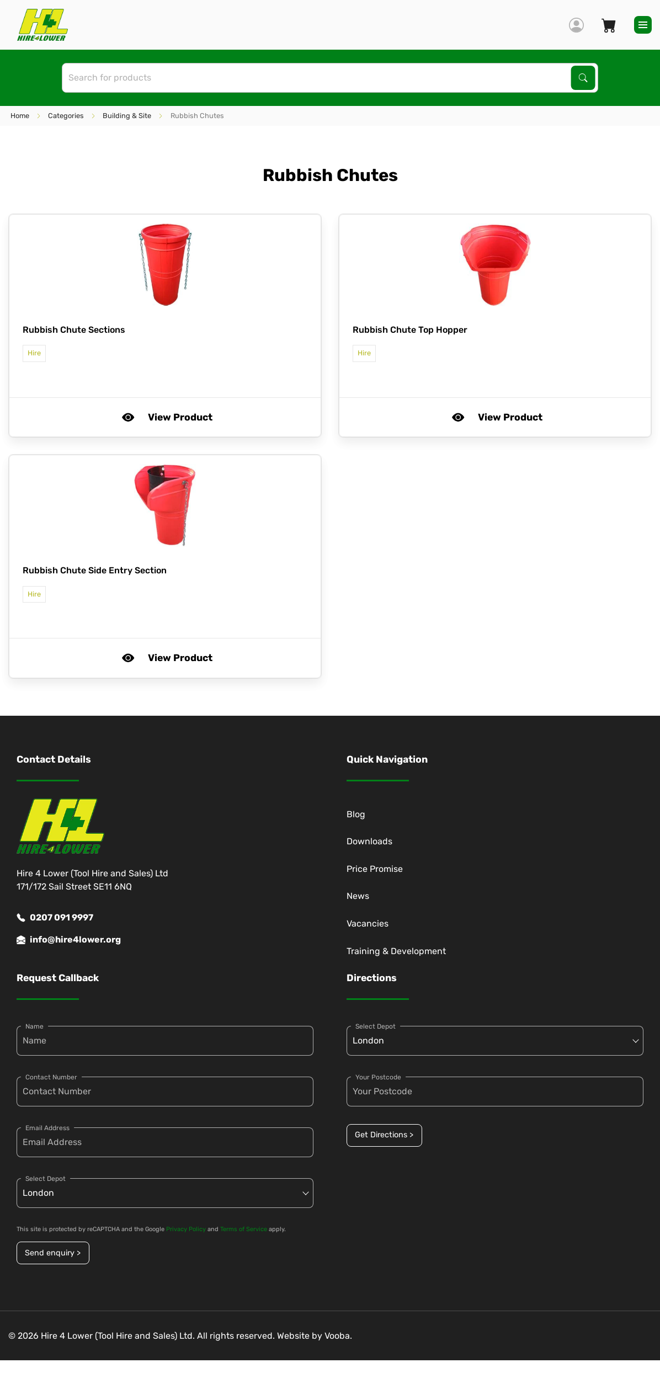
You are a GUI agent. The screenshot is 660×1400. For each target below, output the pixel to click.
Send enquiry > (53, 1253)
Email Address (47, 1128)
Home (19, 115)
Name (34, 1026)
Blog (356, 814)
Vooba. (338, 1335)
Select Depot (45, 1179)
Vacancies (367, 923)
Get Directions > (384, 1135)
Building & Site (127, 115)
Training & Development (396, 951)
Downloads (369, 841)
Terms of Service (243, 1229)
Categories (66, 115)
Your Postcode (378, 1077)
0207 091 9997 (55, 917)
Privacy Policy (186, 1229)
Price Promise (375, 869)
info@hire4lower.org (69, 939)
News (358, 896)
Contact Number (51, 1077)
